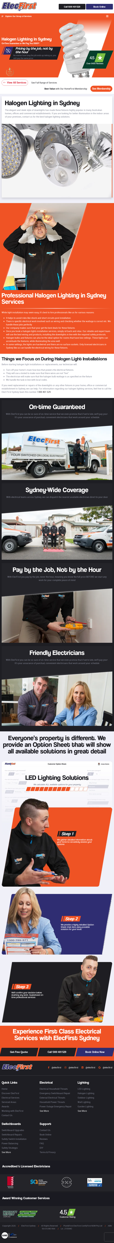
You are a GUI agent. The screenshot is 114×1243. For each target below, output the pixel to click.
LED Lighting (84, 1088)
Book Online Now (95, 1052)
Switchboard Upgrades (13, 1130)
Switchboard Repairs (12, 1134)
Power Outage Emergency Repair (56, 1106)
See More (44, 1110)
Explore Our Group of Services (17, 16)
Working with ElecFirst (12, 1110)
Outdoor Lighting (86, 1097)
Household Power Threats (52, 1102)
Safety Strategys (10, 1147)
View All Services (14, 82)
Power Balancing (10, 1143)
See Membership (101, 88)
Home (4, 1088)
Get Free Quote (19, 1052)
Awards (5, 1106)
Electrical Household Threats (54, 1088)
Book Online (99, 6)
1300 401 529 (44, 391)
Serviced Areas (9, 1102)
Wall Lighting (84, 1102)
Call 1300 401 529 (72, 6)
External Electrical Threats (52, 1097)
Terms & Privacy (48, 1152)
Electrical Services (10, 1097)
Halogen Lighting (86, 1093)
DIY (41, 1147)
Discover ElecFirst (10, 1093)
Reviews (44, 1139)
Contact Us (7, 1115)
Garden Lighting (85, 1106)
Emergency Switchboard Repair (55, 1093)
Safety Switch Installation (14, 1139)
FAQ (42, 1143)
